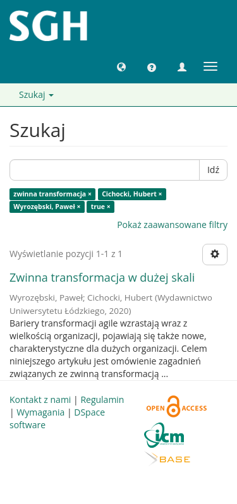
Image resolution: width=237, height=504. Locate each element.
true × (101, 206)
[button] (121, 66)
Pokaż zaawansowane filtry (172, 225)
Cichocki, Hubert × (132, 193)
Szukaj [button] (36, 94)
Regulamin (102, 399)
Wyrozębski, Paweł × (46, 206)
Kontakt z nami (40, 399)
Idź (213, 170)
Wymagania (40, 412)
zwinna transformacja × (52, 193)
